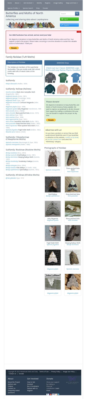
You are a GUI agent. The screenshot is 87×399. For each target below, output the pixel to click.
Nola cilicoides (10, 113)
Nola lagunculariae (12, 119)
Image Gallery (58, 3)
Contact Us (12, 374)
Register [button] (65, 25)
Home (10, 3)
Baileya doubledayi (12, 161)
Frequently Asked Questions (13, 391)
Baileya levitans (11, 168)
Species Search (28, 8)
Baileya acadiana (11, 153)
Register (30, 390)
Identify (39, 3)
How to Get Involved (31, 383)
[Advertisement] (24, 194)
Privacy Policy (55, 372)
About (17, 3)
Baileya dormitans (12, 157)
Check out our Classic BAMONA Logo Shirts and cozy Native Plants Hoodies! (62, 69)
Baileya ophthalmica (12, 170)
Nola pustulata (11, 123)
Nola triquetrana (11, 126)
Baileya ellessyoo (11, 165)
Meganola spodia (11, 109)
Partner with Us (32, 388)
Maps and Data (72, 3)
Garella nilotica (11, 92)
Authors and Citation (12, 385)
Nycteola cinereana (12, 142)
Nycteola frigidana (12, 130)
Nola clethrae (10, 115)
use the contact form (54, 139)
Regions (47, 3)
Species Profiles (14, 8)
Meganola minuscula (12, 102)
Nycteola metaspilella (13, 144)
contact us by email (71, 137)
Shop (38, 8)
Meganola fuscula (11, 96)
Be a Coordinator (33, 386)
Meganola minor (11, 100)
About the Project (14, 382)
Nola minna (10, 121)
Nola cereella (10, 111)
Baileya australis (11, 155)
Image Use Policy (69, 372)
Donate (45, 8)
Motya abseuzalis (11, 84)
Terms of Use (44, 372)
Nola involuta (10, 117)
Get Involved (29, 3)
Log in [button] (64, 19)
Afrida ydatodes (11, 178)
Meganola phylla (11, 107)
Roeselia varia (10, 132)
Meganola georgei (12, 98)
